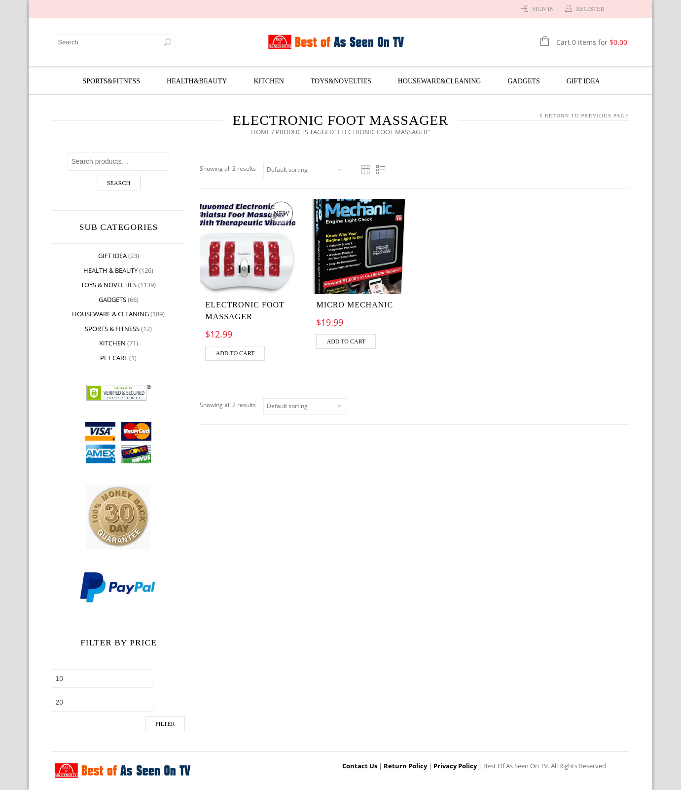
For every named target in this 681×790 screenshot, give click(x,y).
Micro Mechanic (354, 305)
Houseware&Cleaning (439, 81)
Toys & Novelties (109, 284)
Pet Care (114, 357)
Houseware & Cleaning (110, 313)
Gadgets (524, 81)
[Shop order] (306, 170)
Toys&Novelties (341, 81)
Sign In (543, 8)
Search (118, 183)
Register (590, 8)
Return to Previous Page (586, 115)
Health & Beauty (111, 270)
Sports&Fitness (111, 81)
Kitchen (268, 81)
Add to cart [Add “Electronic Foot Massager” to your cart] (235, 353)
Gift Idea (583, 81)
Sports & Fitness (112, 328)
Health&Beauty (197, 81)
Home (260, 131)
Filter (165, 723)
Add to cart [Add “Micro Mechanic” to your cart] (345, 341)
